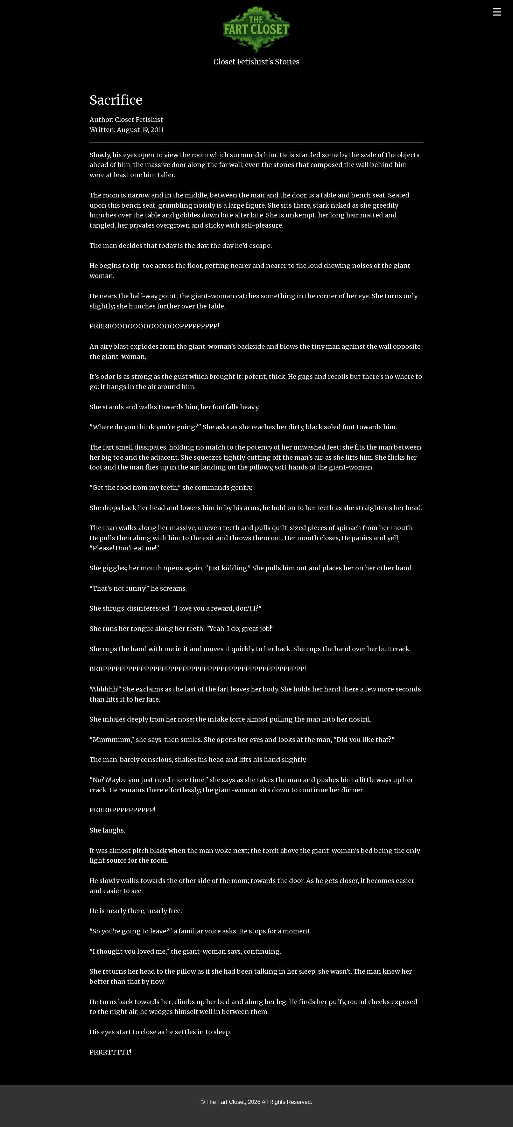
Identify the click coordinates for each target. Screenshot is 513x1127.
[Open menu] (497, 12)
